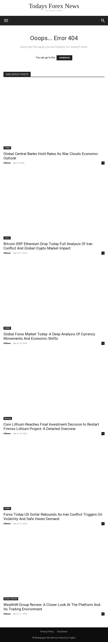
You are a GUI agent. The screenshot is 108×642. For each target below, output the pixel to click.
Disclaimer (62, 631)
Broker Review (11, 598)
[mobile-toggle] (6, 20)
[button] (103, 20)
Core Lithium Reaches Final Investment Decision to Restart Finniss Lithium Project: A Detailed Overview (51, 426)
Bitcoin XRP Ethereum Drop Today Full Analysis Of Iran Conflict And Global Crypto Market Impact (48, 246)
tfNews (7, 163)
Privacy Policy (47, 631)
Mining (8, 418)
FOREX (7, 148)
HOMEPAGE (64, 58)
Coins (7, 238)
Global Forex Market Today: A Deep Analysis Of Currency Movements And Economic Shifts (49, 336)
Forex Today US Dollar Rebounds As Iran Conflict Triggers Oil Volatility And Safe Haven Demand (53, 516)
